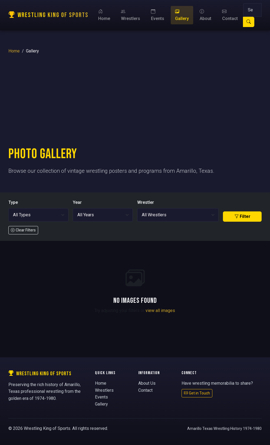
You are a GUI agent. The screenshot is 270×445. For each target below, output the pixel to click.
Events (157, 15)
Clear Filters (23, 230)
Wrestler (145, 202)
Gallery (182, 15)
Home (104, 15)
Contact (230, 15)
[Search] (252, 10)
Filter (242, 216)
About (205, 15)
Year (77, 202)
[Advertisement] (135, 105)
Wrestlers (130, 15)
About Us (147, 383)
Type (13, 202)
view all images (160, 310)
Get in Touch (197, 393)
